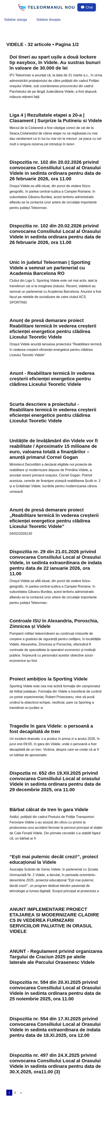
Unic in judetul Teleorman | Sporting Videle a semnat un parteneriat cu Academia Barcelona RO (50, 268)
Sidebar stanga (15, 19)
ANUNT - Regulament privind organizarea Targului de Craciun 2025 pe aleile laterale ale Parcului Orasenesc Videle (56, 957)
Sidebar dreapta (48, 19)
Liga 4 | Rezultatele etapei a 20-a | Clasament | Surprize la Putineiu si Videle (56, 117)
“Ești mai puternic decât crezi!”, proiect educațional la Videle (54, 859)
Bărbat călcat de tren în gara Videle (49, 809)
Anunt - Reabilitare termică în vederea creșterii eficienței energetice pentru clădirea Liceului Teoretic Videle (52, 379)
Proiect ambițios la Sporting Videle (48, 679)
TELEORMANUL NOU (51, 7)
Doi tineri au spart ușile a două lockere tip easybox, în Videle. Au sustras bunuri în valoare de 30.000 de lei (55, 62)
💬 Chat (87, 7)
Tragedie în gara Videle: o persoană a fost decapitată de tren (51, 728)
